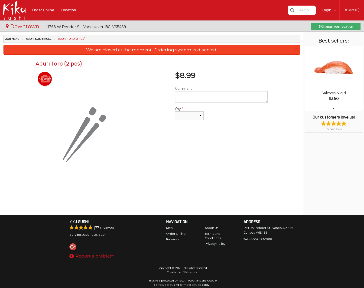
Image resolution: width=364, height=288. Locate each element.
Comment (221, 94)
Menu (170, 228)
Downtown (23, 26)
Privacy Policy (215, 243)
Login (327, 10)
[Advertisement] (152, 199)
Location (68, 10)
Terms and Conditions (213, 236)
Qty (189, 113)
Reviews (172, 239)
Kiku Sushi (79, 222)
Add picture (45, 79)
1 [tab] (333, 108)
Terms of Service (190, 284)
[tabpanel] (334, 78)
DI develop (190, 272)
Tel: (258, 239)
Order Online (43, 10)
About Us (211, 228)
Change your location (336, 27)
